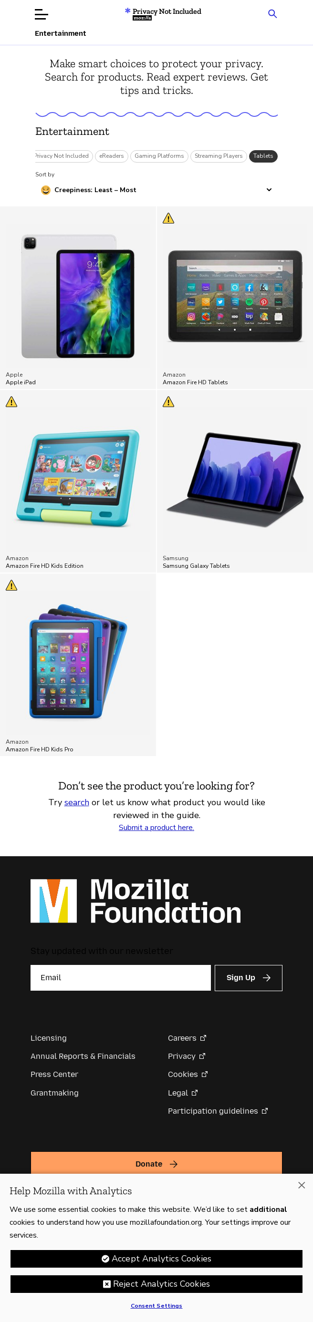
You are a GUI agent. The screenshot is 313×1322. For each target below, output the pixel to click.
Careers (182, 1038)
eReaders (111, 156)
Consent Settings (157, 1308)
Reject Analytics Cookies (161, 1286)
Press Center (54, 1074)
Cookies (183, 1074)
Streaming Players (219, 156)
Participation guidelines (213, 1111)
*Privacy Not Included (60, 156)
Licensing (49, 1038)
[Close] (301, 1187)
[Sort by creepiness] (156, 190)
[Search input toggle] (272, 13)
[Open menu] (41, 14)
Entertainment (72, 131)
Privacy (182, 1056)
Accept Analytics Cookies (161, 1261)
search (76, 802)
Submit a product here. (156, 827)
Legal (178, 1092)
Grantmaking (55, 1092)
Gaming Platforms (159, 156)
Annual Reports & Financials (83, 1056)
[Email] (121, 978)
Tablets (263, 156)
